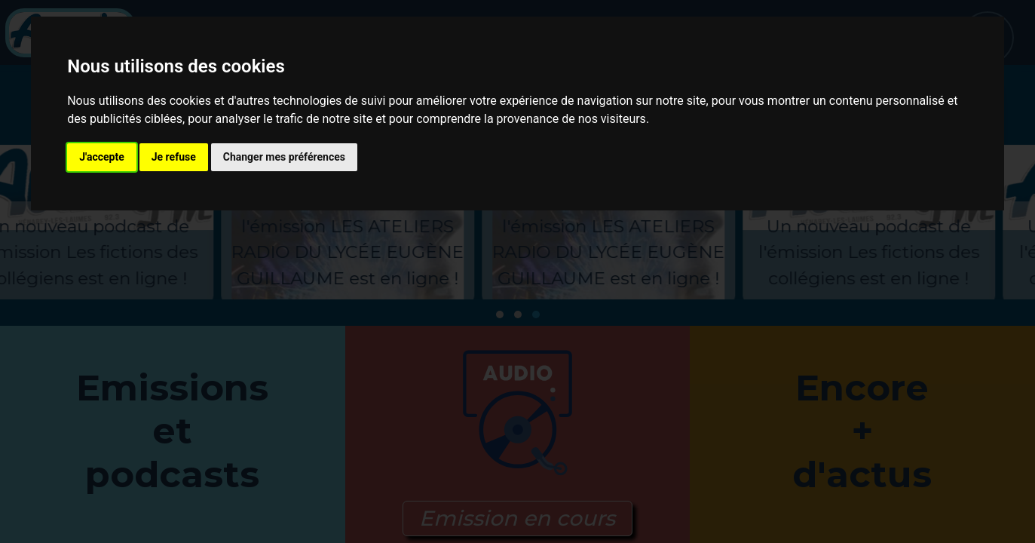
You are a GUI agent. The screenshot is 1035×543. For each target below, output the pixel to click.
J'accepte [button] (101, 157)
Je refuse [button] (174, 157)
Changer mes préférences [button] (284, 157)
